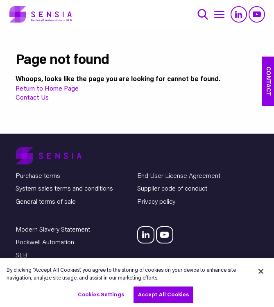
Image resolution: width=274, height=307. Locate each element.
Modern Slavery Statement (53, 230)
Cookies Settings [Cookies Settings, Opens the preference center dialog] (101, 296)
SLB (21, 255)
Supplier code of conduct (172, 189)
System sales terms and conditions (64, 189)
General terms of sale (46, 202)
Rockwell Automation (45, 242)
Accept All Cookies (163, 296)
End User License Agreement (178, 176)
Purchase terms (38, 176)
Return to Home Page (47, 89)
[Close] (261, 273)
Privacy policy (156, 202)
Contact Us (32, 98)
